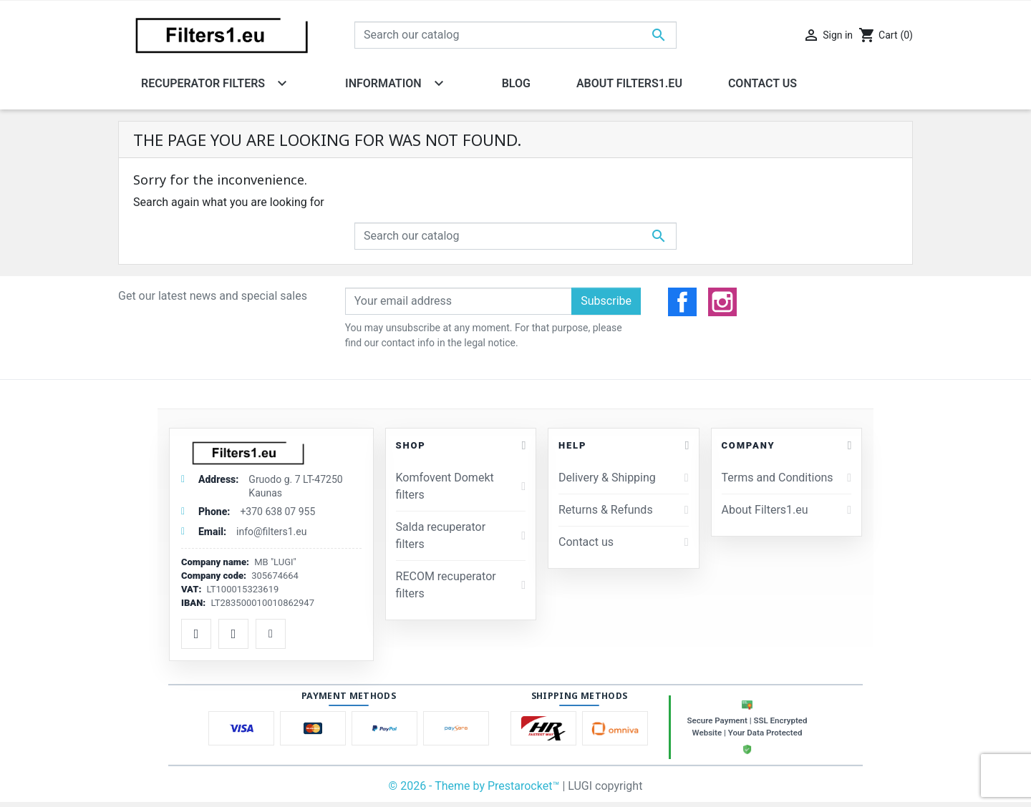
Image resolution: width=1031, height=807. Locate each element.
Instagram (722, 302)
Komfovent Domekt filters (461, 486)
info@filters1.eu (271, 531)
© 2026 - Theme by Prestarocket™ (476, 786)
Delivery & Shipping (623, 477)
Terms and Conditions (787, 477)
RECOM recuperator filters (461, 584)
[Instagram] (233, 634)
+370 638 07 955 (277, 511)
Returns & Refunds (623, 510)
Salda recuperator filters (461, 535)
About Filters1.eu (787, 510)
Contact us (623, 542)
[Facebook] (196, 634)
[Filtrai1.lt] (271, 453)
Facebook (682, 302)
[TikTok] (271, 634)
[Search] (515, 35)
